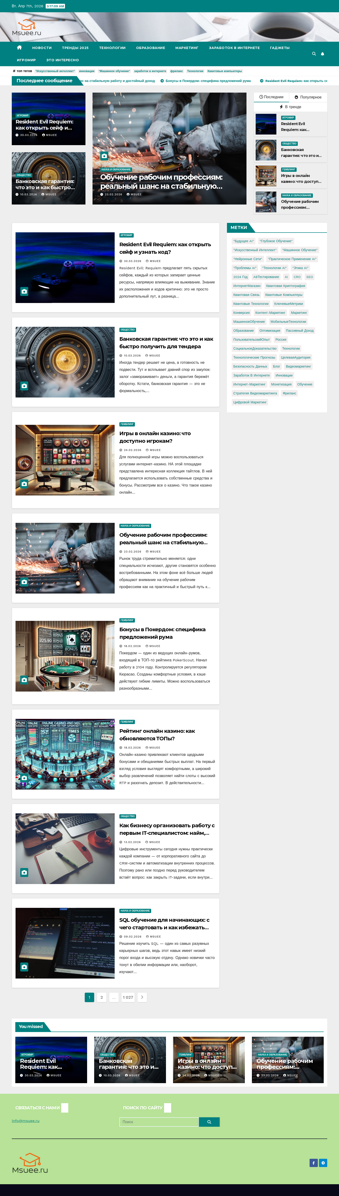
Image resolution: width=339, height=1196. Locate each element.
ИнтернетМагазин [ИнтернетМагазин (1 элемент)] (246, 286)
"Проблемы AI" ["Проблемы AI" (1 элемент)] (244, 268)
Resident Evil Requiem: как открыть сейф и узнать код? (44, 128)
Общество (24, 175)
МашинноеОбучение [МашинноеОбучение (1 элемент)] (249, 322)
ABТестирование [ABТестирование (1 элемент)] (266, 277)
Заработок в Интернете (234, 48)
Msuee (49, 135)
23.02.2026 (114, 194)
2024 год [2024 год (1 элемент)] (240, 277)
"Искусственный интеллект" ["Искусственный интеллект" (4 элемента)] (254, 250)
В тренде (290, 107)
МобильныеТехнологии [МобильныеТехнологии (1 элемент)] (288, 322)
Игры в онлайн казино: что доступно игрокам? (302, 181)
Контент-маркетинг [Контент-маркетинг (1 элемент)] (270, 313)
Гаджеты (280, 48)
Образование (150, 48)
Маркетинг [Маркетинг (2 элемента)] (299, 313)
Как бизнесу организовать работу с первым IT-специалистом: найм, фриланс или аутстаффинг (167, 833)
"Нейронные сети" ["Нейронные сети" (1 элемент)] (247, 259)
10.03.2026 (29, 194)
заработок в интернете (150, 71)
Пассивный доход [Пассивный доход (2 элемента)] (300, 330)
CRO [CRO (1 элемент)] (297, 277)
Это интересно (62, 60)
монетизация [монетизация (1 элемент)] (281, 384)
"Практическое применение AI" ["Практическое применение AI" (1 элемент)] (292, 259)
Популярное (308, 97)
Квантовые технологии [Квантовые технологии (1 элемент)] (250, 304)
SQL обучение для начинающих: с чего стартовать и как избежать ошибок (164, 927)
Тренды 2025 (75, 48)
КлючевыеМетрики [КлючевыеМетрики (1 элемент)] (288, 304)
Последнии (271, 97)
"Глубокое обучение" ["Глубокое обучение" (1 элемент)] (276, 241)
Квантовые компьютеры (225, 71)
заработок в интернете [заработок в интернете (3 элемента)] (251, 375)
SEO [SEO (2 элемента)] (309, 277)
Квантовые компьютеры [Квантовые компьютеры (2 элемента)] (284, 295)
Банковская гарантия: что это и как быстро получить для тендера (46, 187)
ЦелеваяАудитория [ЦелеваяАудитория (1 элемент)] (295, 357)
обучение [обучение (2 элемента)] (304, 384)
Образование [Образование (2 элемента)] (243, 330)
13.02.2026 (133, 842)
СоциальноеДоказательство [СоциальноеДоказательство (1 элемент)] (254, 348)
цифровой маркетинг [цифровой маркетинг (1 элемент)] (249, 402)
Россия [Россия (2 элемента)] (280, 339)
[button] (314, 54)
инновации (86, 71)
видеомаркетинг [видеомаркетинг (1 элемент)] (298, 366)
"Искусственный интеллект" (55, 71)
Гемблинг (288, 169)
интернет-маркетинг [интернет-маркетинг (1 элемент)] (249, 384)
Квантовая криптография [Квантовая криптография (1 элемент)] (285, 286)
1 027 (128, 997)
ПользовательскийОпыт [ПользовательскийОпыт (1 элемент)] (251, 339)
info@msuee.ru (26, 1120)
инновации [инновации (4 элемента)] (284, 375)
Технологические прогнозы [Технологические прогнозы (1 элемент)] (254, 357)
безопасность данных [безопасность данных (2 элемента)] (250, 366)
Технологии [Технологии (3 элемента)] (291, 348)
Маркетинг (187, 48)
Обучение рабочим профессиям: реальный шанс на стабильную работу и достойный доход (161, 186)
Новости (42, 48)
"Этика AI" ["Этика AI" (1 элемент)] (300, 268)
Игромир (26, 60)
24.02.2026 (133, 450)
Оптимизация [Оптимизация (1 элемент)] (270, 330)
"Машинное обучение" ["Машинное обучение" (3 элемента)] (300, 250)
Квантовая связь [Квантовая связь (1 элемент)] (246, 295)
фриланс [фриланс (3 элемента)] (289, 393)
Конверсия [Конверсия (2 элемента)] (241, 313)
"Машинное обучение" (114, 71)
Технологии (112, 48)
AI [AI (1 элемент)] (286, 277)
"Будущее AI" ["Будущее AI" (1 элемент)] (243, 241)
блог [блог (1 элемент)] (276, 366)
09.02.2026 (133, 936)
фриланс (176, 71)
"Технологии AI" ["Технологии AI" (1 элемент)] (274, 268)
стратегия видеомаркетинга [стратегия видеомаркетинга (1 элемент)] (255, 393)
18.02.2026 (133, 646)
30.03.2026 (29, 135)
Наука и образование (116, 169)
